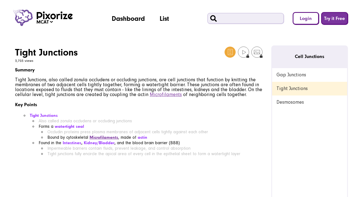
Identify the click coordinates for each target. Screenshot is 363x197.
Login (306, 18)
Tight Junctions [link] (292, 88)
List (164, 18)
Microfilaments (166, 94)
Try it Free (334, 18)
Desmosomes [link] (290, 102)
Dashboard (128, 18)
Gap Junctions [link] (291, 75)
